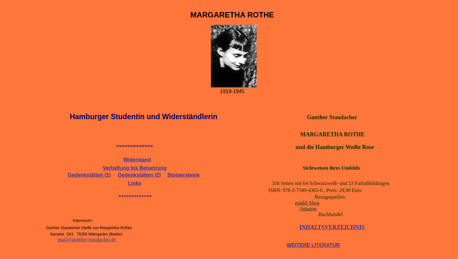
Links (135, 183)
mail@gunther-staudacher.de (87, 239)
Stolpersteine (183, 175)
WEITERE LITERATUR (313, 245)
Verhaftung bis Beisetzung (135, 168)
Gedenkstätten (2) (139, 175)
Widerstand (137, 159)
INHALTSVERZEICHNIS (331, 227)
